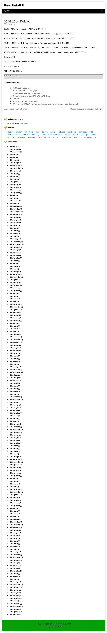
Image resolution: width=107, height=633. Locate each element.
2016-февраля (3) (16, 402)
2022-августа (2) (15, 565)
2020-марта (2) (15, 514)
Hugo (48, 627)
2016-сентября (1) (16, 399)
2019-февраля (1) (16, 495)
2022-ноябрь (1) (15, 582)
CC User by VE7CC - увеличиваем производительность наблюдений (45, 104)
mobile (68, 135)
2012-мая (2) (14, 269)
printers (94, 135)
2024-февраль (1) (16, 612)
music (75, 135)
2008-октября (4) (16, 165)
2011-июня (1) (15, 231)
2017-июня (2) (15, 418)
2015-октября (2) (16, 369)
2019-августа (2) (15, 470)
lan (33, 135)
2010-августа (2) (15, 187)
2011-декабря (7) (16, 225)
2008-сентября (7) (16, 168)
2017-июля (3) (15, 416)
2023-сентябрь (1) (16, 606)
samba (51, 137)
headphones (11, 135)
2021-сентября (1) (16, 557)
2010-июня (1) (15, 198)
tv (80, 137)
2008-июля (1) (15, 154)
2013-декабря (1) (16, 291)
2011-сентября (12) (16, 244)
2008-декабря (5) (16, 152)
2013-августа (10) (16, 285)
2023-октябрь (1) (16, 604)
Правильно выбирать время (26, 93)
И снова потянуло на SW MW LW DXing (31, 96)
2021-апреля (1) (15, 535)
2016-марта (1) (15, 391)
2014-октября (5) (16, 337)
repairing (42, 137)
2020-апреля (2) (15, 503)
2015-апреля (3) (15, 350)
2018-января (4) (15, 467)
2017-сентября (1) (16, 429)
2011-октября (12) (16, 242)
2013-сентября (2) (16, 307)
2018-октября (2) (16, 459)
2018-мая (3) (14, 454)
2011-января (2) (15, 250)
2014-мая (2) (14, 331)
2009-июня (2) (15, 176)
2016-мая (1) (14, 394)
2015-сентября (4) (16, 372)
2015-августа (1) (15, 348)
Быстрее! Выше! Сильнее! (25, 102)
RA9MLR (68, 624)
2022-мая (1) (14, 579)
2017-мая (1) (14, 421)
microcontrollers (55, 135)
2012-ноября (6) (15, 272)
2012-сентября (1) (16, 277)
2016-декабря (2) (16, 383)
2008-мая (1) (14, 160)
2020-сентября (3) (16, 525)
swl (16, 75)
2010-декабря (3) (16, 193)
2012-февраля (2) (16, 280)
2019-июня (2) (15, 481)
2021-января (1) (15, 563)
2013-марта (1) (15, 299)
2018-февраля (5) (16, 465)
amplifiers (29, 132)
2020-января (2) (15, 530)
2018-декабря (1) (16, 443)
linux (44, 135)
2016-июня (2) (15, 389)
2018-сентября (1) (16, 462)
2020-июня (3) (15, 511)
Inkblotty (61, 627)
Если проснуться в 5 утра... (26, 91)
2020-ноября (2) (15, 519)
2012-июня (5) (15, 263)
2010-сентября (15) (16, 212)
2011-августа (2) (15, 220)
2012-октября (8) (16, 274)
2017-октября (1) (16, 427)
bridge (45, 132)
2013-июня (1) (15, 296)
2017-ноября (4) (15, 424)
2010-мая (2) (14, 203)
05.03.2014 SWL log (22, 88)
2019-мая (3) (14, 487)
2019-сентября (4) (16, 492)
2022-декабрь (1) (16, 571)
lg (38, 135)
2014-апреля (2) (15, 318)
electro (62, 132)
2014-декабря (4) (16, 320)
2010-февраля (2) (16, 214)
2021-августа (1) (15, 533)
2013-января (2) (15, 315)
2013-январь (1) (15, 312)
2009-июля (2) (15, 174)
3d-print (9, 132)
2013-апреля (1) (15, 288)
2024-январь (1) (15, 614)
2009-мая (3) (14, 179)
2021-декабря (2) (16, 538)
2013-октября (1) (16, 304)
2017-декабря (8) (16, 413)
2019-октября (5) (16, 489)
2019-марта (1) (15, 484)
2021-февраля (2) (16, 560)
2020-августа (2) (15, 500)
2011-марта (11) (15, 233)
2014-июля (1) (15, 323)
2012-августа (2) (15, 252)
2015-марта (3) (15, 361)
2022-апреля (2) (15, 568)
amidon (19, 132)
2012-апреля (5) (15, 255)
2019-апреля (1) (15, 473)
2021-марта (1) (15, 546)
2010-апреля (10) (16, 190)
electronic (72, 132)
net (82, 135)
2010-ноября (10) (16, 206)
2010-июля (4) (15, 195)
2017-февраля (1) (16, 432)
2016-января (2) (15, 405)
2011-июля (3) (15, 228)
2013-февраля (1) (16, 310)
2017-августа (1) (15, 408)
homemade (25, 135)
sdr (58, 137)
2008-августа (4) (15, 146)
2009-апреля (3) (15, 171)
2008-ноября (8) (15, 163)
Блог (25, 123)
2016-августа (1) (15, 380)
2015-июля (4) (15, 356)
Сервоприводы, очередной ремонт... (86, 109)
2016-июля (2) (15, 386)
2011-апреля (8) (15, 223)
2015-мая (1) (14, 364)
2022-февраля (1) (16, 587)
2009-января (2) (15, 184)
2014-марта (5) (15, 329)
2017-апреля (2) (15, 410)
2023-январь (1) (15, 609)
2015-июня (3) (15, 359)
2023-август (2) (15, 593)
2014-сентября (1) (16, 340)
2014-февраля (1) (16, 342)
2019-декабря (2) (16, 476)
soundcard (66, 137)
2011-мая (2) (14, 236)
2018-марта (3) (15, 451)
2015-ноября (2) (15, 367)
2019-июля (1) (15, 478)
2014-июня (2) (15, 326)
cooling (53, 132)
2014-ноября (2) (15, 334)
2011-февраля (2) (16, 247)
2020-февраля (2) (16, 527)
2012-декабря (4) (16, 258)
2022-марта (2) (15, 576)
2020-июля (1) (15, 508)
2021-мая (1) (14, 549)
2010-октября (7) (16, 209)
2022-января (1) (15, 590)
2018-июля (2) (15, 446)
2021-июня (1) (15, 544)
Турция (16, 99)
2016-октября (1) (16, 397)
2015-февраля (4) (16, 375)
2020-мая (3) (14, 516)
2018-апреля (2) (15, 440)
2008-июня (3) (15, 157)
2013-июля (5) (15, 293)
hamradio (83, 132)
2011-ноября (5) (15, 239)
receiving (9, 75)
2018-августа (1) (15, 438)
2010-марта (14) (15, 201)
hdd (91, 132)
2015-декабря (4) (16, 353)
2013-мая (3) (14, 301)
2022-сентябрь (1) (16, 584)
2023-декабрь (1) (16, 598)
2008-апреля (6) (15, 149)
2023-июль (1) (15, 601)
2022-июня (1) (15, 574)
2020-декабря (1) (16, 506)
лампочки (88, 137)
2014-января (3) (15, 345)
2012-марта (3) (15, 266)
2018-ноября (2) (15, 457)
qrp (7, 137)
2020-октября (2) (16, 522)
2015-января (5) (15, 378)
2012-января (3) (15, 282)
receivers (21, 137)
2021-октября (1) (16, 555)
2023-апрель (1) (15, 595)
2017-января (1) (15, 435)
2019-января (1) (15, 497)
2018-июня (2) (15, 448)
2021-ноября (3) (15, 552)
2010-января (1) (15, 217)
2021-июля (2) (15, 541)
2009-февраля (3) (16, 182)
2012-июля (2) (15, 261)
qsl (13, 137)
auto (38, 132)
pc (87, 135)
